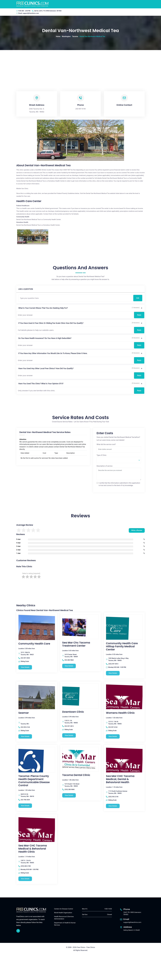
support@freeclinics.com (31, 13)
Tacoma (75, 36)
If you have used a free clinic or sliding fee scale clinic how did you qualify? (50, 323)
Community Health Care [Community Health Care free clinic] (34, 643)
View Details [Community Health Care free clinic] (25, 667)
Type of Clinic (101, 455)
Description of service (104, 466)
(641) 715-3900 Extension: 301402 (50, 11)
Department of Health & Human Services (65, 924)
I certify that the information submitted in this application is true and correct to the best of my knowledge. (119, 484)
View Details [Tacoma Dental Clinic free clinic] (69, 795)
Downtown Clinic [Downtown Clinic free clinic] (73, 711)
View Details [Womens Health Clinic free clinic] (113, 736)
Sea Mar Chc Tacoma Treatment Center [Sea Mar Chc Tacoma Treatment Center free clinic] (76, 644)
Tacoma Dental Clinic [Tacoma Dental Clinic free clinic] (76, 775)
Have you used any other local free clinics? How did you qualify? (46, 368)
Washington (66, 36)
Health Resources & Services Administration (64, 918)
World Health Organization (63, 913)
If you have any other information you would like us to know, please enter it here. (52, 353)
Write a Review (136, 530)
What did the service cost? (106, 444)
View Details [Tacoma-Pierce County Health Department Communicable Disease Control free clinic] (25, 806)
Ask (137, 298)
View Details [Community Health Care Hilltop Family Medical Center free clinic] (113, 673)
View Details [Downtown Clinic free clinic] (69, 735)
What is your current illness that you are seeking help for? (43, 308)
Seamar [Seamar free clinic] (23, 712)
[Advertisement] (80, 65)
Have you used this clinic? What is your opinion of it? (40, 383)
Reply (139, 315)
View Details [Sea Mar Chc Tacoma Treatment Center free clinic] (69, 666)
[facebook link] (18, 931)
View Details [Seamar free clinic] (25, 736)
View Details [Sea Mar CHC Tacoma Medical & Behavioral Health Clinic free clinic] (25, 879)
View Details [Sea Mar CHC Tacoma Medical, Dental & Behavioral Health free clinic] (113, 806)
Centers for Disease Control (63, 909)
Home (58, 36)
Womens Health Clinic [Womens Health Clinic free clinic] (120, 712)
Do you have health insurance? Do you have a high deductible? (44, 338)
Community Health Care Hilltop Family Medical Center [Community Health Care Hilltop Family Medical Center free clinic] (122, 646)
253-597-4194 (80, 109)
